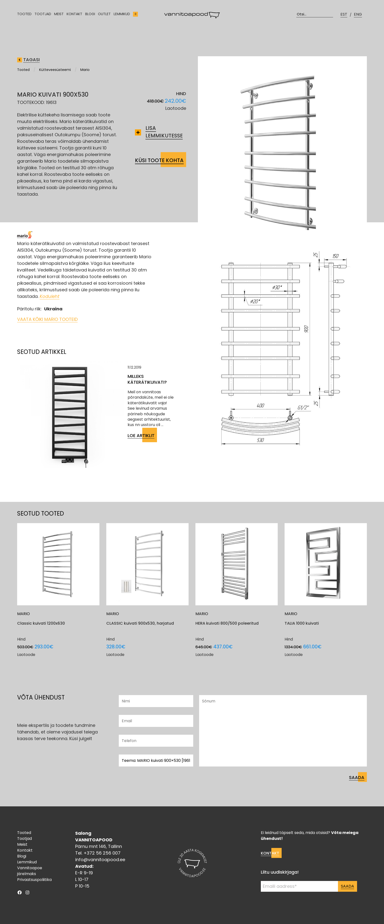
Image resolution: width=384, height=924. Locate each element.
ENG (358, 16)
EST (343, 16)
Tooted (24, 15)
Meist (59, 15)
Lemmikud (122, 15)
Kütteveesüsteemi (55, 69)
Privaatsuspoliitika (34, 879)
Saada (347, 886)
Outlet (104, 15)
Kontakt (74, 15)
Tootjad (43, 15)
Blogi (90, 15)
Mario (85, 69)
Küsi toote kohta (159, 160)
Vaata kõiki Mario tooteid (47, 319)
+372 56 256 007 (102, 853)
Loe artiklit (141, 435)
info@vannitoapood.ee (100, 859)
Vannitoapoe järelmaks (29, 871)
